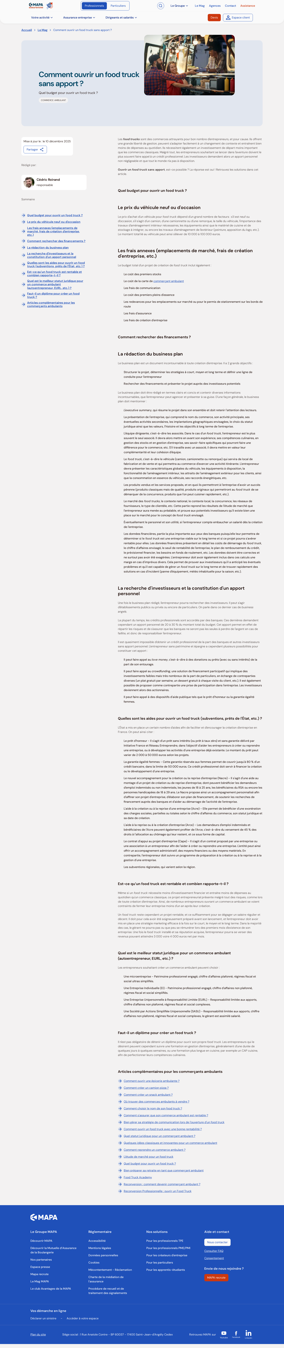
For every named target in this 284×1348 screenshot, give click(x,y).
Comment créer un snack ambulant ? (145, 1095)
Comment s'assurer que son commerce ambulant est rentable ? (163, 1115)
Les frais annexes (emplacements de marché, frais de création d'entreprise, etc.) (53, 231)
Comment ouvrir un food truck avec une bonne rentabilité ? (160, 1129)
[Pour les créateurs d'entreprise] (166, 1255)
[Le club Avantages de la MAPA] (50, 1289)
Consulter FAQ (213, 1251)
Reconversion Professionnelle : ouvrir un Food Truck (154, 1191)
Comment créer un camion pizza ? (143, 1088)
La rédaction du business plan (48, 247)
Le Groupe (179, 6)
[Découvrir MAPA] (41, 1241)
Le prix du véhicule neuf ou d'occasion (53, 222)
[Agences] (215, 6)
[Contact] (230, 6)
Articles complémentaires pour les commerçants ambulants (51, 304)
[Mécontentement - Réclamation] (110, 1270)
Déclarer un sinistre (43, 1318)
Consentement (214, 1258)
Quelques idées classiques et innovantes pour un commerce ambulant (167, 1143)
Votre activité (42, 17)
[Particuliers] (118, 5)
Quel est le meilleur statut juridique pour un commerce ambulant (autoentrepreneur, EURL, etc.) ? (55, 284)
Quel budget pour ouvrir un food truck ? (55, 215)
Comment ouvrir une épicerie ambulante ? (148, 1081)
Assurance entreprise (79, 17)
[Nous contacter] (217, 1242)
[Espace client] (238, 17)
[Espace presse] (40, 1267)
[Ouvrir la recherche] (160, 5)
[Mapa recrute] (39, 1274)
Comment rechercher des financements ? (56, 241)
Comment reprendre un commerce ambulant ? (151, 1150)
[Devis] (214, 17)
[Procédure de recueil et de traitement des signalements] (113, 1291)
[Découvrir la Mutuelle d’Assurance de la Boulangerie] (55, 1250)
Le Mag (42, 30)
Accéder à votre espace (83, 1318)
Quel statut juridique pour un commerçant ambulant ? (156, 1136)
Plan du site (38, 1334)
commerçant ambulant (168, 281)
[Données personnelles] (103, 1255)
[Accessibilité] (97, 1241)
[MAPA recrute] (216, 1277)
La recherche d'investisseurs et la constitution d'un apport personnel (51, 255)
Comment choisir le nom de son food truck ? (150, 1108)
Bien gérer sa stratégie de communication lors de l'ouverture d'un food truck (171, 1122)
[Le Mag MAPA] (39, 1281)
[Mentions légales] (99, 1248)
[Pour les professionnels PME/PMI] (168, 1248)
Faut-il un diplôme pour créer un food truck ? (53, 295)
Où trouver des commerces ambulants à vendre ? (153, 1101)
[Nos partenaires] (41, 1260)
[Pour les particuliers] (159, 1262)
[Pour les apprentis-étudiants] (165, 1270)
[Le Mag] (200, 6)
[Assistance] (247, 6)
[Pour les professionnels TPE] (164, 1241)
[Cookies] (93, 1262)
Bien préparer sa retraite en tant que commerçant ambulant (161, 1170)
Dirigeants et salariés (121, 17)
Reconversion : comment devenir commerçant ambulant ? (159, 1184)
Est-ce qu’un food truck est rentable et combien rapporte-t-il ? (54, 273)
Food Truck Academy (135, 1177)
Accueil (26, 30)
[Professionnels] (94, 6)
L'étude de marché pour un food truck (145, 1157)
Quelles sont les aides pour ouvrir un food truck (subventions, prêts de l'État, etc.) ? (56, 264)
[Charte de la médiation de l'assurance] (113, 1279)
